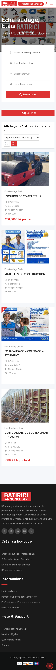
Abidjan (11, 210)
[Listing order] (21, 138)
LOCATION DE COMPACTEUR (22, 196)
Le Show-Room (9, 591)
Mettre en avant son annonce (15, 564)
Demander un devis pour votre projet (19, 596)
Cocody (11, 450)
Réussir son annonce (11, 570)
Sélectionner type (22, 74)
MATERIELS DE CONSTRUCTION (24, 274)
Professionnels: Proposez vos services (20, 602)
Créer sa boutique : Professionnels (18, 554)
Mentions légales (9, 634)
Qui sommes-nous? (11, 639)
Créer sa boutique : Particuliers (16, 559)
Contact (5, 645)
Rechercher (28, 94)
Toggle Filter (28, 112)
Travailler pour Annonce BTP (15, 629)
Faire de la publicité (10, 607)
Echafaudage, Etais (13, 191)
